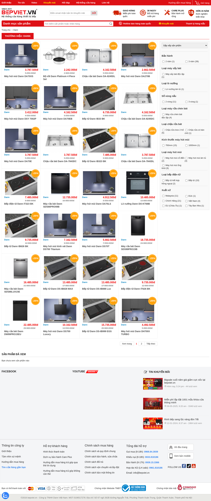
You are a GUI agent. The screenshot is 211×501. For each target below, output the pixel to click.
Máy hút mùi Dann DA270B (135, 76)
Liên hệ (105, 2)
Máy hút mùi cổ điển (175, 158)
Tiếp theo (151, 343)
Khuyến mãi (49, 2)
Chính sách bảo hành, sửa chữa (101, 456)
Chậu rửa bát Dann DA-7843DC (59, 161)
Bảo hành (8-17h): (142, 462)
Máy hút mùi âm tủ (197, 158)
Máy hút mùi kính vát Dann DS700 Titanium (57, 247)
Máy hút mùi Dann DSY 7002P (20, 118)
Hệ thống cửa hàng (85, 2)
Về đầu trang (178, 447)
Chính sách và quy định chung (100, 451)
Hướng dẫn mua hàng (179, 2)
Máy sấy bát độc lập (175, 74)
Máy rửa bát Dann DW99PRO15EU (13, 333)
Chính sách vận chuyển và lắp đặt (102, 467)
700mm (169, 145)
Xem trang (127, 343)
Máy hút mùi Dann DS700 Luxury (56, 333)
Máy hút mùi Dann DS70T (95, 246)
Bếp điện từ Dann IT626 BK (135, 288)
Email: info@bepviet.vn (137, 472)
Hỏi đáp (66, 2)
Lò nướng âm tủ (173, 89)
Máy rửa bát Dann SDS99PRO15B (130, 247)
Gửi (94, 13)
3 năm (191, 61)
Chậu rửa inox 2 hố (175, 130)
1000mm (192, 145)
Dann (7, 69)
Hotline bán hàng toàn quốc (137, 23)
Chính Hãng (171, 200)
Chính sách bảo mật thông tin (99, 472)
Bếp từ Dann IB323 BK (94, 161)
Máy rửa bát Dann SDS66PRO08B (52, 205)
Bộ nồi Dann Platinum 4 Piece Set (59, 77)
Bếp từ (191, 180)
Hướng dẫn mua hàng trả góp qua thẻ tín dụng (60, 464)
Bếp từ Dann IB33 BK (93, 118)
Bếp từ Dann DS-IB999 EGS (97, 331)
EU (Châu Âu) (172, 205)
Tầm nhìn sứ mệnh (11, 456)
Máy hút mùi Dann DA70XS (18, 76)
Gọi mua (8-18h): (142, 451)
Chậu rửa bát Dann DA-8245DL (98, 76)
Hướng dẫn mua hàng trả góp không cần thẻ (61, 472)
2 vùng (169, 101)
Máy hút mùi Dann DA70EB (57, 118)
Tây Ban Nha (194, 205)
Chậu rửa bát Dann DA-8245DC (137, 118)
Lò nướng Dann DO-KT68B (135, 203)
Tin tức (21, 2)
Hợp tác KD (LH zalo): (144, 467)
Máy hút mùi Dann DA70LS (96, 203)
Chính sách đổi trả (94, 462)
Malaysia (170, 196)
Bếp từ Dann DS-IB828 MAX (58, 288)
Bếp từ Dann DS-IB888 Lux (96, 288)
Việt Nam (192, 201)
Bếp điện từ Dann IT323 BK (18, 203)
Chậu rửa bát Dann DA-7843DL (137, 161)
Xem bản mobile (180, 456)
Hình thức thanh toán (53, 451)
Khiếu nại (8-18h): (142, 457)
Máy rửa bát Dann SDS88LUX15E (13, 290)
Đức (190, 196)
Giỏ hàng (205, 3)
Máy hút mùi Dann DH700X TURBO (135, 333)
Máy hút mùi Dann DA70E (18, 161)
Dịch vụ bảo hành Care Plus (57, 457)
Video (34, 2)
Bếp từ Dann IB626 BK (16, 246)
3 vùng (191, 101)
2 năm (168, 61)
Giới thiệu (6, 2)
